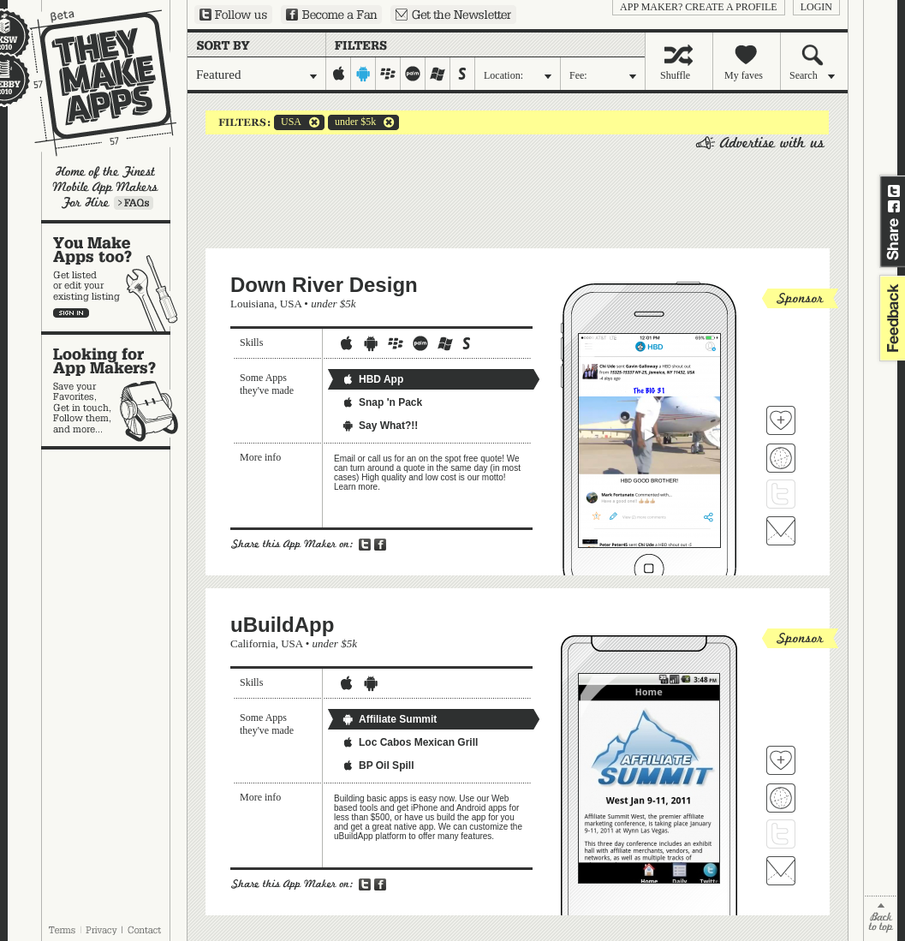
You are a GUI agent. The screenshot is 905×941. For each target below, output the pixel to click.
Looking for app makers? (114, 390)
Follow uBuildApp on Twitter (780, 834)
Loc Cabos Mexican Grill (410, 742)
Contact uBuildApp (780, 870)
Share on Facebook (894, 206)
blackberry (388, 73)
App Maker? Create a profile (698, 7)
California (253, 643)
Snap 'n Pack (382, 402)
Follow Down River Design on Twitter (780, 494)
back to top (880, 918)
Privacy (101, 930)
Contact (145, 930)
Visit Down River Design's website (780, 458)
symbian (462, 73)
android (363, 73)
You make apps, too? (114, 277)
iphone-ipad (338, 73)
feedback (890, 318)
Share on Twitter (894, 191)
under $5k (352, 122)
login (816, 7)
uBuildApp (282, 624)
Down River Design (324, 284)
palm (413, 73)
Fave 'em (780, 420)
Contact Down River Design (780, 530)
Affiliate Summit (389, 719)
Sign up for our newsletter (453, 14)
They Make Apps (92, 82)
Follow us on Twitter (233, 14)
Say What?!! (380, 425)
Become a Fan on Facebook (331, 14)
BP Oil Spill (378, 765)
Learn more (133, 203)
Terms (61, 930)
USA (287, 122)
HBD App (372, 379)
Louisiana (252, 303)
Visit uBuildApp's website (780, 798)
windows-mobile (438, 73)
